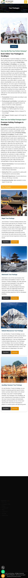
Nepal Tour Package (8, 218)
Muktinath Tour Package (9, 274)
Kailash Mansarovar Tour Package (12, 331)
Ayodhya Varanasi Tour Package (12, 385)
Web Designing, (19, 575)
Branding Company (17, 576)
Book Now (14, 242)
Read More (6, 242)
